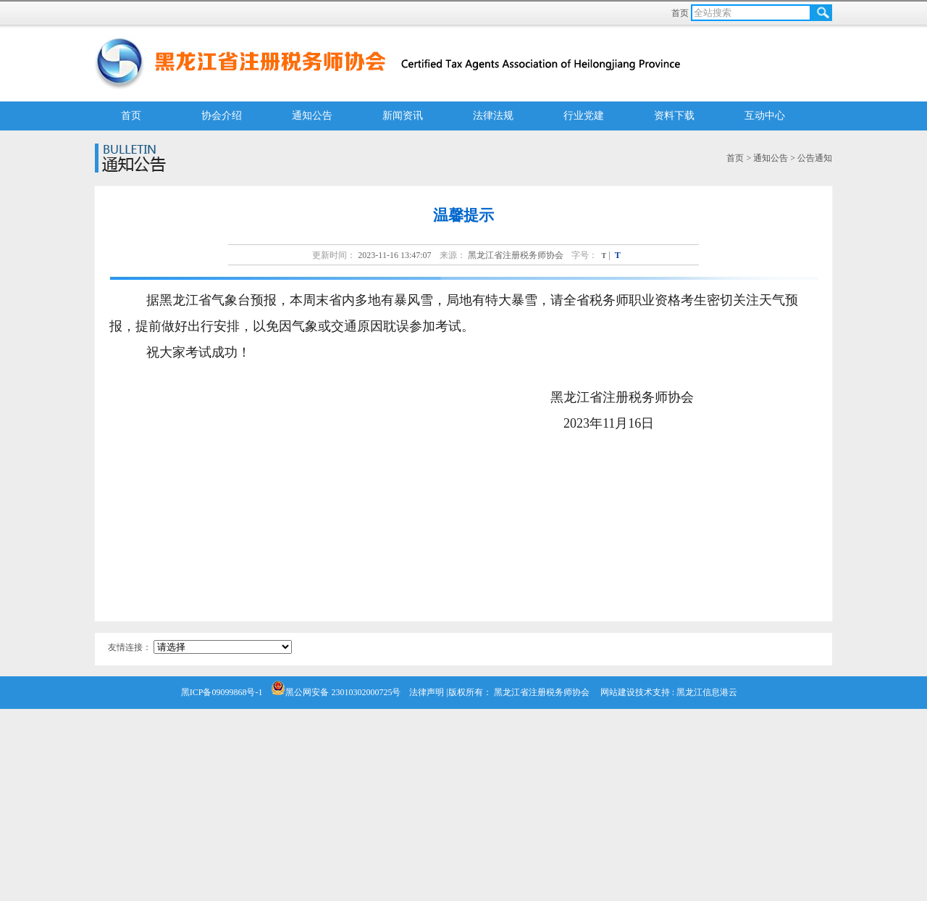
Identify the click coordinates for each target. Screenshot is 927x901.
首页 (681, 13)
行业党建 (583, 115)
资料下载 (674, 115)
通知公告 (312, 115)
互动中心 (764, 115)
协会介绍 (221, 115)
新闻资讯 (402, 115)
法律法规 (493, 115)
